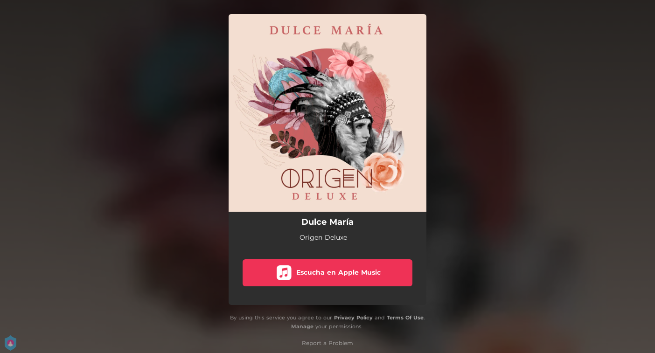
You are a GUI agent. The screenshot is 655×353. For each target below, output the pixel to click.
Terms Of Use (405, 317)
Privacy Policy (353, 317)
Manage (302, 326)
